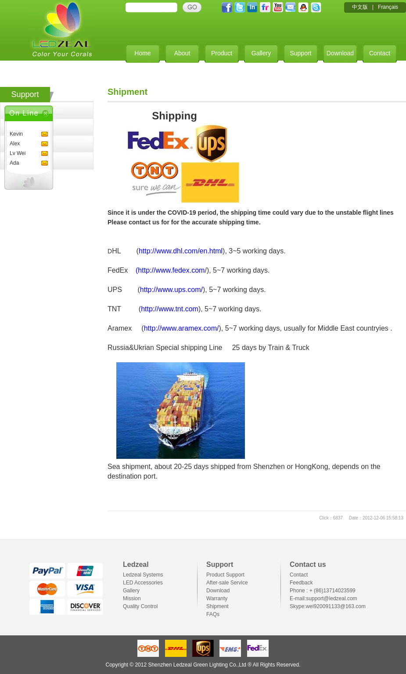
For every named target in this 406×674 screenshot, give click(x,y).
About (182, 53)
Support (300, 53)
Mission (132, 598)
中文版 (360, 7)
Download (340, 53)
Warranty (216, 598)
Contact (379, 53)
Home (142, 53)
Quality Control (140, 606)
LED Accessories (143, 583)
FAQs (212, 614)
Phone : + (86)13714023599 (323, 590)
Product (221, 53)
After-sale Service (227, 583)
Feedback (301, 583)
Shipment (217, 606)
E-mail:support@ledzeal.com (323, 598)
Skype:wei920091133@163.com (328, 606)
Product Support (225, 575)
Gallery (261, 53)
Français (388, 7)
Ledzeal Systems (143, 575)
